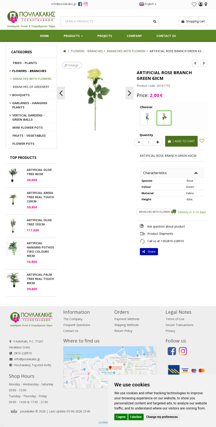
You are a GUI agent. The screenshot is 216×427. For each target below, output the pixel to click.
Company (134, 36)
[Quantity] (148, 142)
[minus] (139, 142)
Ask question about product (166, 226)
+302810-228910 (172, 241)
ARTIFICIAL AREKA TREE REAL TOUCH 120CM (40, 197)
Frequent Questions (76, 325)
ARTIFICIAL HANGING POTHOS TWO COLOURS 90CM (40, 249)
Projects (104, 36)
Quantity (146, 135)
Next (130, 93)
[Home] (64, 51)
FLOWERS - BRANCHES (29, 71)
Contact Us (166, 36)
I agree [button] (121, 417)
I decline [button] (136, 417)
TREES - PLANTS (24, 63)
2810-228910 (23, 353)
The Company (72, 319)
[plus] (158, 142)
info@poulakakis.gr (27, 359)
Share (148, 252)
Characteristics (155, 173)
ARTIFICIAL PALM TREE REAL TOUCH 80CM (40, 279)
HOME (44, 36)
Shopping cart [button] (193, 21)
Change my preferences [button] (162, 417)
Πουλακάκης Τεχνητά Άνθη (32, 365)
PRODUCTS (73, 36)
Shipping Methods (126, 325)
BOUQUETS (21, 95)
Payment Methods (127, 319)
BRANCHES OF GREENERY (31, 87)
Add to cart (181, 141)
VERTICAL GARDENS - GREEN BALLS (28, 117)
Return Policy (123, 331)
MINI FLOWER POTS (27, 127)
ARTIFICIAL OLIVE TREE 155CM (39, 222)
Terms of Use (175, 319)
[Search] (109, 21)
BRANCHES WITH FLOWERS (32, 79)
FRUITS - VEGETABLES (29, 135)
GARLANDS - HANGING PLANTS (29, 105)
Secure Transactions (179, 325)
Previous (61, 93)
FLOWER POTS (23, 143)
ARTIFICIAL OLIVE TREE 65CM (39, 172)
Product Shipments (160, 234)
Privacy (170, 331)
